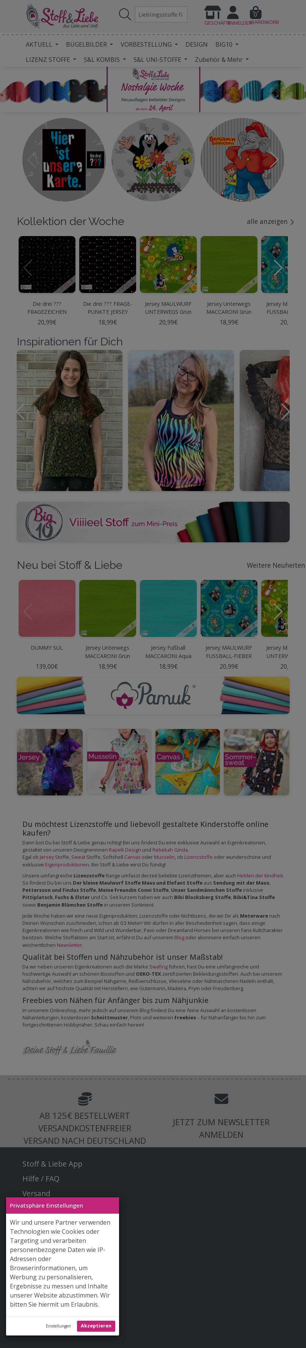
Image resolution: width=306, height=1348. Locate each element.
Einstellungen (58, 1326)
